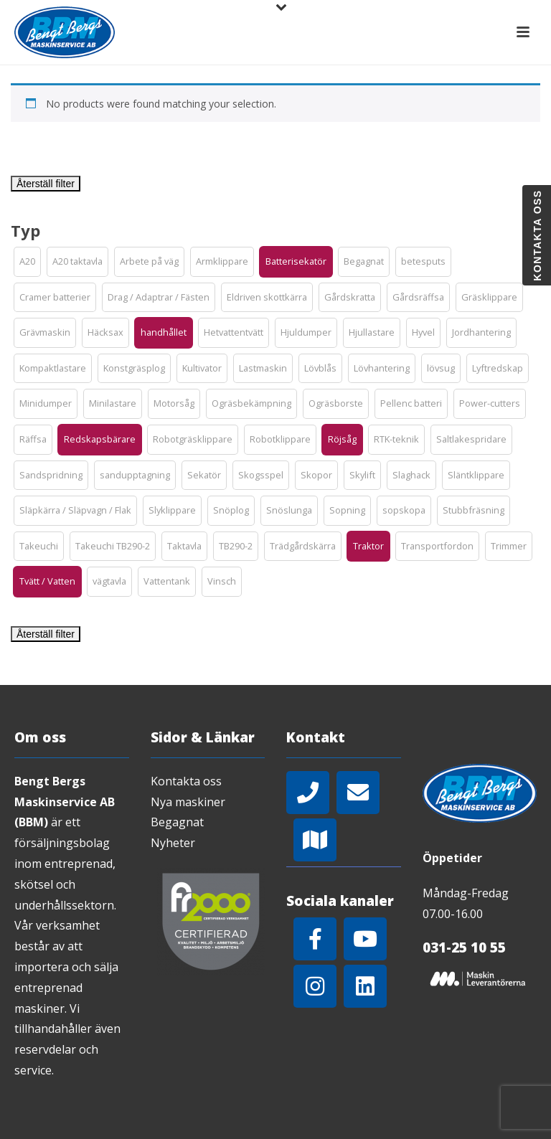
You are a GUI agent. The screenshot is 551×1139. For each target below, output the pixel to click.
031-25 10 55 (464, 947)
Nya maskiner (188, 802)
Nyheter (173, 843)
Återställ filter (46, 183)
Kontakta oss (186, 781)
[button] (27, 261)
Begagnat (177, 822)
